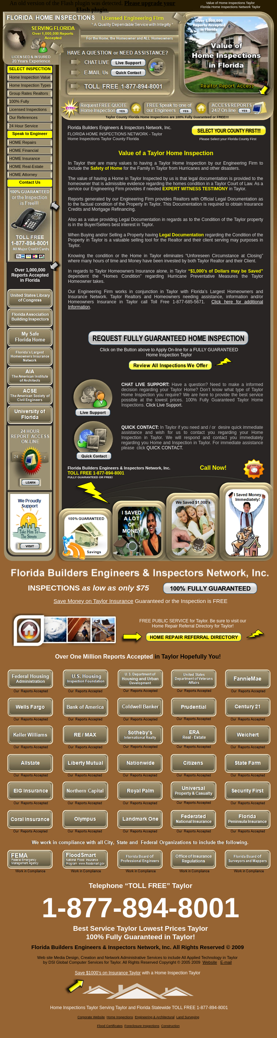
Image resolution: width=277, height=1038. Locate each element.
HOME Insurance (24, 158)
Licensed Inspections (28, 109)
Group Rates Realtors (28, 93)
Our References (23, 117)
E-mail (226, 962)
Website (209, 962)
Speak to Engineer (30, 133)
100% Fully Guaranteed (19, 103)
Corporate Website (91, 1017)
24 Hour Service (23, 126)
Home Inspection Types (30, 85)
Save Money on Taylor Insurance (93, 601)
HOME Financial (23, 150)
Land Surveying (187, 1017)
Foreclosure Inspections (141, 1026)
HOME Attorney (23, 174)
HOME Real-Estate (26, 166)
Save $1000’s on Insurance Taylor (108, 972)
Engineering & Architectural (155, 1017)
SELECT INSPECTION (30, 69)
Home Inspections (120, 1017)
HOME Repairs (22, 142)
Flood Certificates (109, 1026)
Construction (170, 1026)
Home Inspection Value (29, 77)
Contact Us (29, 182)
